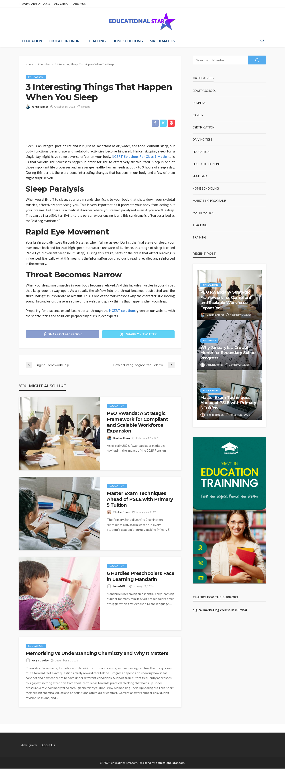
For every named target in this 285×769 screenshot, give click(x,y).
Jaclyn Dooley (40, 660)
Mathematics (162, 41)
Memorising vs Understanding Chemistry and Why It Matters (97, 654)
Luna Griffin (120, 586)
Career (198, 115)
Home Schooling (127, 41)
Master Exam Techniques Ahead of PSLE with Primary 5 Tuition (140, 499)
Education (32, 41)
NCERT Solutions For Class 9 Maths (139, 156)
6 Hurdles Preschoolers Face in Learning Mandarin (140, 576)
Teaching (97, 41)
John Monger (40, 106)
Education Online (65, 41)
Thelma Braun (121, 512)
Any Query (61, 4)
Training (199, 237)
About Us (79, 4)
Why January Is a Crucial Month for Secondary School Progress (228, 352)
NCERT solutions (122, 310)
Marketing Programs (209, 200)
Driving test (202, 139)
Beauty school (204, 90)
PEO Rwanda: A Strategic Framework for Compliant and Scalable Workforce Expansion (137, 422)
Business (199, 103)
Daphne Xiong (121, 438)
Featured (200, 176)
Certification (203, 127)
